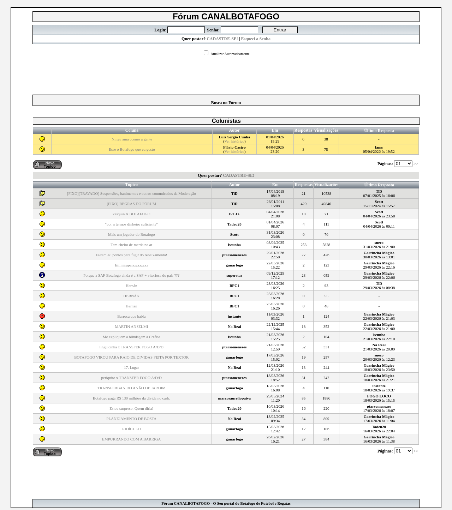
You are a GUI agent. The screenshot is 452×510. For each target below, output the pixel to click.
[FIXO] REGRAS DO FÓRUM (131, 204)
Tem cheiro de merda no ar (131, 244)
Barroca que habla (131, 316)
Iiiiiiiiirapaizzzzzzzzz (131, 265)
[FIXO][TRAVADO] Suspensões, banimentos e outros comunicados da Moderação (131, 193)
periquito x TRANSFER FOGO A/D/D (131, 378)
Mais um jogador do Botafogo (131, 234)
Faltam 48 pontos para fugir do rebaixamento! (131, 255)
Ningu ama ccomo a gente (132, 139)
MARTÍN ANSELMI (131, 326)
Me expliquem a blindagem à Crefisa (131, 337)
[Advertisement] (226, 73)
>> (417, 163)
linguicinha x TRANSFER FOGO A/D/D (131, 347)
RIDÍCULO (131, 429)
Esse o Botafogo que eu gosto (132, 149)
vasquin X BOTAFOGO (131, 214)
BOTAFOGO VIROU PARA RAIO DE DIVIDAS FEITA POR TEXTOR (131, 357)
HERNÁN (131, 296)
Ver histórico (235, 141)
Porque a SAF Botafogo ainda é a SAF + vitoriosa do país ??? (131, 275)
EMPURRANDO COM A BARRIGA (131, 439)
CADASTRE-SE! (222, 38)
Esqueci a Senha (255, 38)
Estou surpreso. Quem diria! (131, 408)
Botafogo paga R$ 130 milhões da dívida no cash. (131, 398)
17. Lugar (131, 367)
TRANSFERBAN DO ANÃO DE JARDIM (131, 388)
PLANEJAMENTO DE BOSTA (131, 418)
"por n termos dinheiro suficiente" (131, 224)
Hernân (131, 285)
